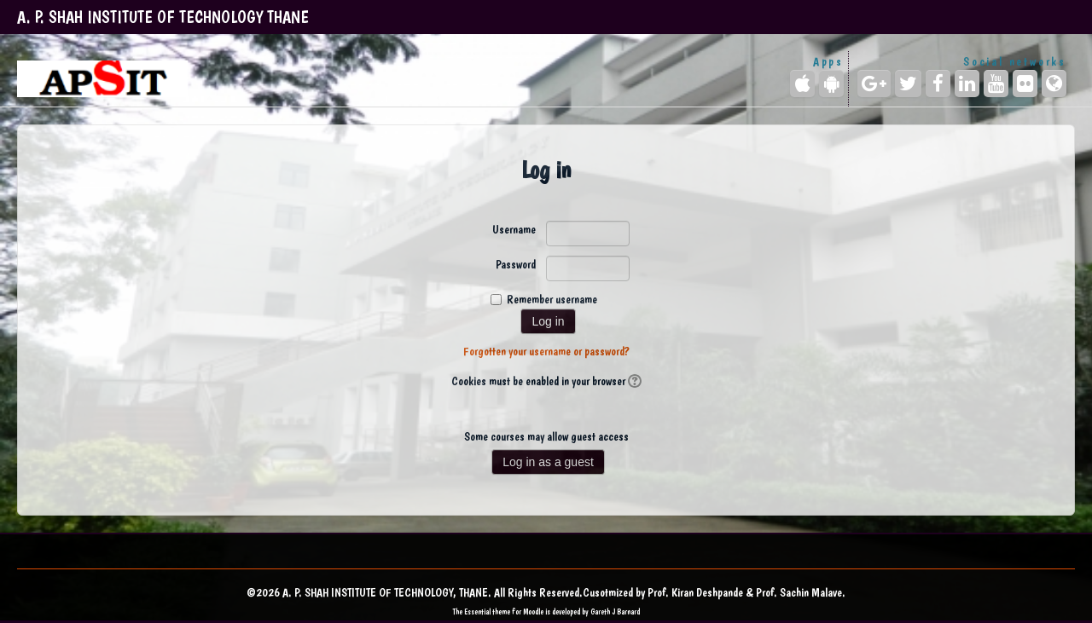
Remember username (552, 299)
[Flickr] (1025, 83)
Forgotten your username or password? (546, 351)
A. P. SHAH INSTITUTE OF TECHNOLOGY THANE (163, 17)
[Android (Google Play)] (831, 83)
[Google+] (874, 83)
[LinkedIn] (967, 83)
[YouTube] (996, 83)
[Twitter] (908, 83)
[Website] (1054, 83)
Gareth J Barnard (615, 611)
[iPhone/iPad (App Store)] (802, 83)
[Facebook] (938, 83)
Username (514, 229)
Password (516, 264)
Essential (477, 611)
